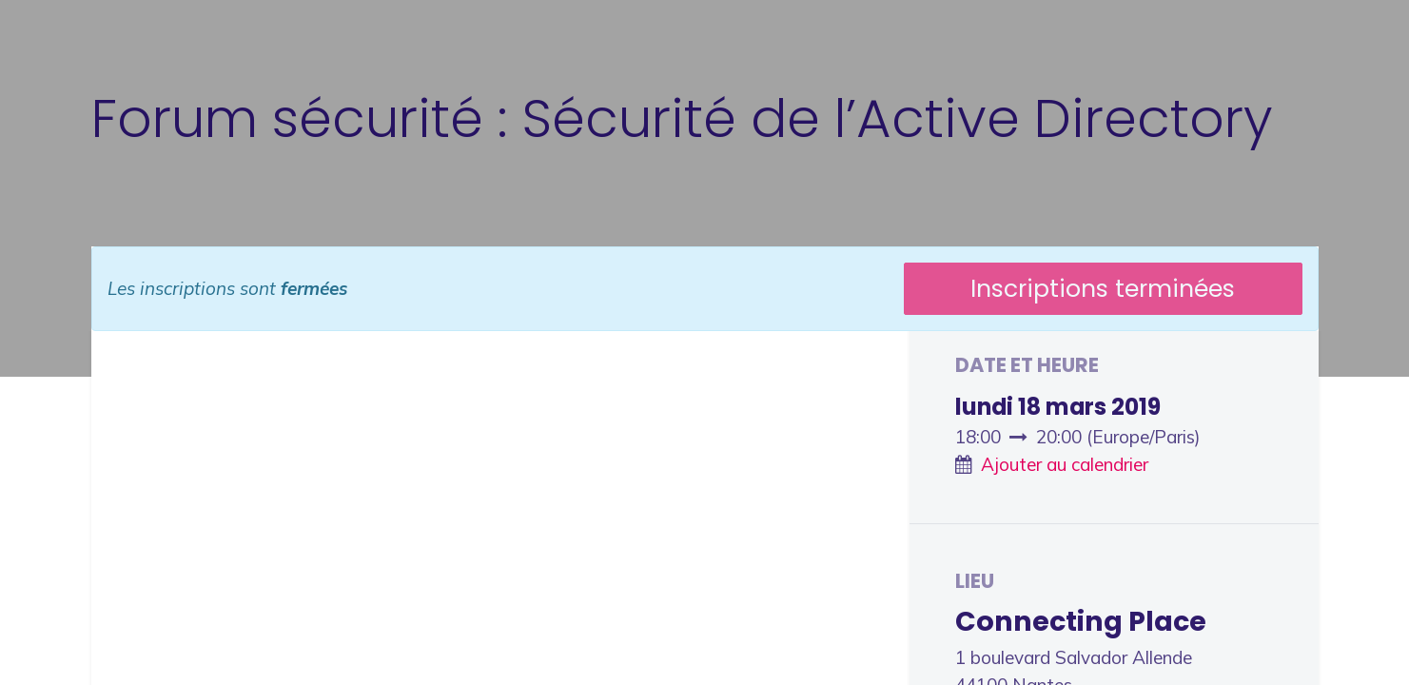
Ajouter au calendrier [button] (1064, 464)
